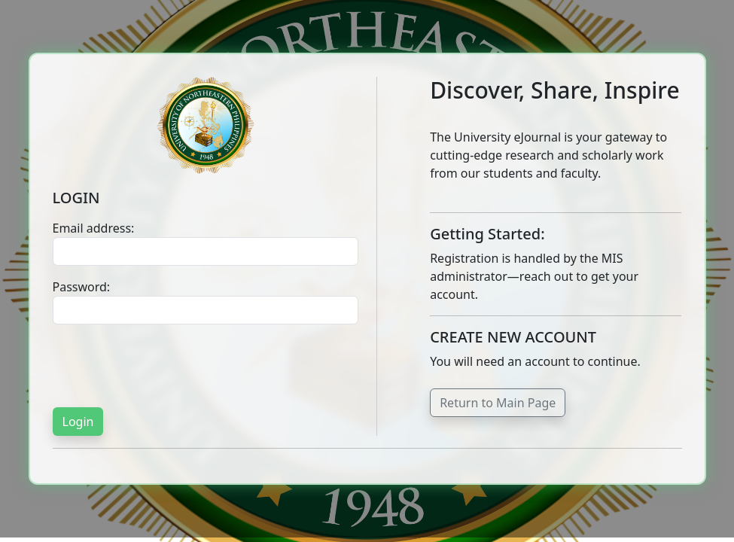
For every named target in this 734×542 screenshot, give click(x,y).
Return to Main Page (498, 402)
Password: (82, 287)
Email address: (94, 228)
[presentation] (167, 365)
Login (78, 421)
